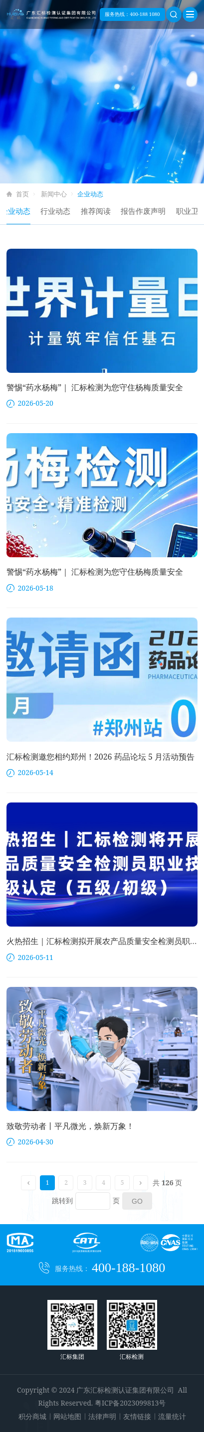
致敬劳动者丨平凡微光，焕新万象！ (70, 1125)
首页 (22, 193)
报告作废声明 (149, 211)
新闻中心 (54, 193)
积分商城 (32, 1416)
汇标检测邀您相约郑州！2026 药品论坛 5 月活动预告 (100, 756)
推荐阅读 (102, 211)
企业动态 (21, 211)
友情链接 (137, 1416)
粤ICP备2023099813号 (130, 1403)
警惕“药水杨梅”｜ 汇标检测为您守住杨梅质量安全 (95, 387)
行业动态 (61, 211)
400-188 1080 (145, 14)
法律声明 (102, 1416)
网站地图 (67, 1416)
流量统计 (172, 1416)
